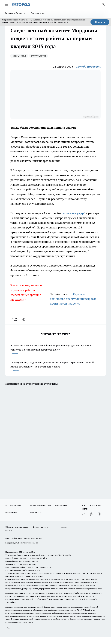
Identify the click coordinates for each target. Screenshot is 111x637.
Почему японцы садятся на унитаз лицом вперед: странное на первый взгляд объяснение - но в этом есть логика (55, 367)
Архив (63, 527)
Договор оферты (40, 527)
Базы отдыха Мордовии (40, 505)
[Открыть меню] (6, 4)
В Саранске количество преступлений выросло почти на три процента (73, 298)
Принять (100, 22)
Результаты (38, 56)
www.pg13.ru (36, 538)
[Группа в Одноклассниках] (91, 514)
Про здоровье (61, 505)
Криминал (19, 56)
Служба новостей (88, 66)
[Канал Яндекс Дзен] (99, 514)
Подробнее (11, 602)
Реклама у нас (38, 13)
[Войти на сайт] (103, 4)
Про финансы (11, 512)
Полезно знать (36, 512)
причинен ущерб (74, 213)
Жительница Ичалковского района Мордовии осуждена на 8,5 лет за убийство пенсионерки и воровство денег (55, 350)
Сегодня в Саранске (15, 13)
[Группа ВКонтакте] (83, 514)
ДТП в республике (13, 505)
